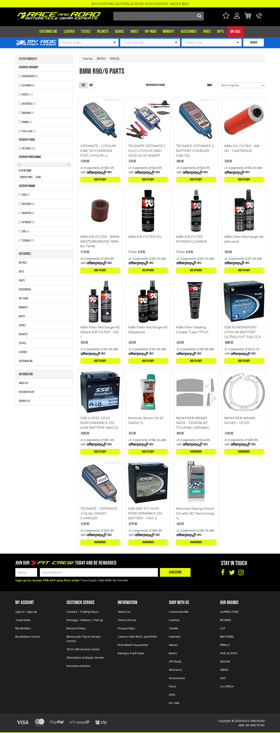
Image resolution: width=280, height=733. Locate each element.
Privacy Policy (126, 628)
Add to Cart (100, 179)
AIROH (224, 669)
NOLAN (225, 661)
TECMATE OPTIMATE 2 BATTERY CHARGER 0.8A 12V (195, 151)
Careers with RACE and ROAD (137, 636)
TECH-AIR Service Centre (83, 649)
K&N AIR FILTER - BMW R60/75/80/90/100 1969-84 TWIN (100, 241)
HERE (108, 580)
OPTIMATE (28, 222)
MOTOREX (28, 204)
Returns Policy (26, 392)
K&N (26, 195)
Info (109, 172)
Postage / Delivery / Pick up (84, 620)
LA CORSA (226, 686)
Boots (134, 31)
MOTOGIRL (227, 636)
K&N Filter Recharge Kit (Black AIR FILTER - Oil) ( (100, 332)
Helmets (102, 31)
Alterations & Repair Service (85, 657)
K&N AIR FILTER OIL (145, 237)
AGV (223, 678)
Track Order (23, 620)
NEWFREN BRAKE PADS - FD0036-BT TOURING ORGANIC (193, 423)
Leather (69, 31)
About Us (23, 383)
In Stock (28, 148)
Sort (209, 85)
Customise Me (48, 31)
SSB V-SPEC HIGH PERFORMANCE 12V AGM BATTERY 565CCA (99, 423)
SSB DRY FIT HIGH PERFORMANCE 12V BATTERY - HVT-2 (145, 513)
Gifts (220, 31)
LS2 (222, 628)
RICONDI (225, 620)
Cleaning (28, 85)
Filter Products (28, 59)
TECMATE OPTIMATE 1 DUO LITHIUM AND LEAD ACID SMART (146, 151)
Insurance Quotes (78, 666)
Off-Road (150, 31)
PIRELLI (225, 645)
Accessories (189, 31)
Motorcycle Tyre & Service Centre (83, 639)
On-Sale (235, 31)
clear (38, 177)
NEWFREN (28, 213)
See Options (148, 270)
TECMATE (28, 240)
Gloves (119, 31)
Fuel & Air (29, 131)
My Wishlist (23, 628)
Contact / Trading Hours (82, 611)
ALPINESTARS (229, 611)
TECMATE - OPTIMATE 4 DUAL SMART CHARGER (98, 513)
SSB (25, 231)
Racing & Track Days (131, 653)
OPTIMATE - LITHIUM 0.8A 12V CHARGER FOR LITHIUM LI (98, 151)
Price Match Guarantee (133, 645)
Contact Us (24, 401)
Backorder (196, 451)
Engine (27, 122)
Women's (168, 31)
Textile (86, 31)
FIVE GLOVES (229, 653)
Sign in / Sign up (26, 611)
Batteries (28, 104)
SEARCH (253, 42)
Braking (28, 113)
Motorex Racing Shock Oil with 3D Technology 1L (195, 513)
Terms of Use (127, 620)
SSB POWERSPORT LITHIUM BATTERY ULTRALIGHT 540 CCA (242, 332)
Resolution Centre (27, 636)
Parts (207, 31)
